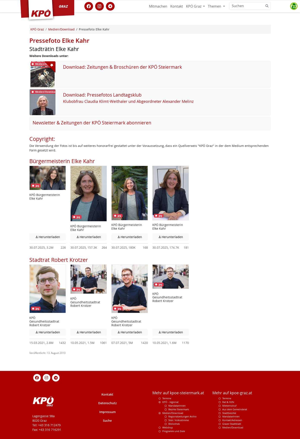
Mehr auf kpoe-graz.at (232, 392)
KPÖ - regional (170, 402)
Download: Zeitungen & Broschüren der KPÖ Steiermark (122, 67)
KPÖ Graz (194, 6)
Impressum (107, 412)
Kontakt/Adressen (232, 420)
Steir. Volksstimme (178, 420)
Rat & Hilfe (228, 402)
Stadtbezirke (229, 413)
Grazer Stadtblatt (231, 423)
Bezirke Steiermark (178, 409)
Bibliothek (174, 423)
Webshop (167, 427)
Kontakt (176, 6)
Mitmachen (158, 6)
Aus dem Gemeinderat (234, 409)
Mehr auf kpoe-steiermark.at (178, 392)
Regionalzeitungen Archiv (182, 416)
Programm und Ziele (173, 431)
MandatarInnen (231, 416)
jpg (35, 185)
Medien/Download (172, 413)
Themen (215, 6)
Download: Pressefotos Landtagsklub (102, 95)
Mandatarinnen (177, 405)
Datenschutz (107, 403)
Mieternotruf (229, 405)
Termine (166, 398)
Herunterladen (50, 236)
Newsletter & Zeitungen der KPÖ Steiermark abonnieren (92, 123)
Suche (107, 420)
